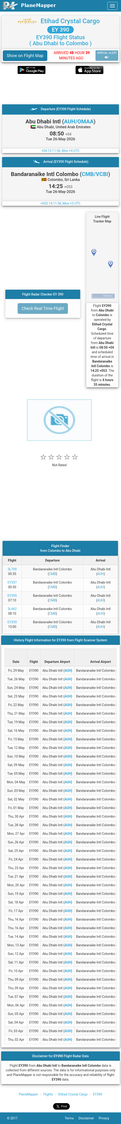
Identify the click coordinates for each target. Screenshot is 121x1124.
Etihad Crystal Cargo (70, 21)
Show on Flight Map (25, 55)
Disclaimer (89, 1118)
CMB (52, 574)
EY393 (12, 622)
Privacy (106, 1118)
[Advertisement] (60, 89)
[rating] (59, 462)
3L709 (12, 569)
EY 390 (60, 29)
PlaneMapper (28, 1094)
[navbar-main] (112, 6)
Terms (72, 1118)
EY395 (12, 595)
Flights (48, 1094)
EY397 (12, 582)
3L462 (12, 609)
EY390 (97, 1094)
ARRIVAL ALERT (107, 55)
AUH (100, 574)
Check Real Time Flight (43, 308)
